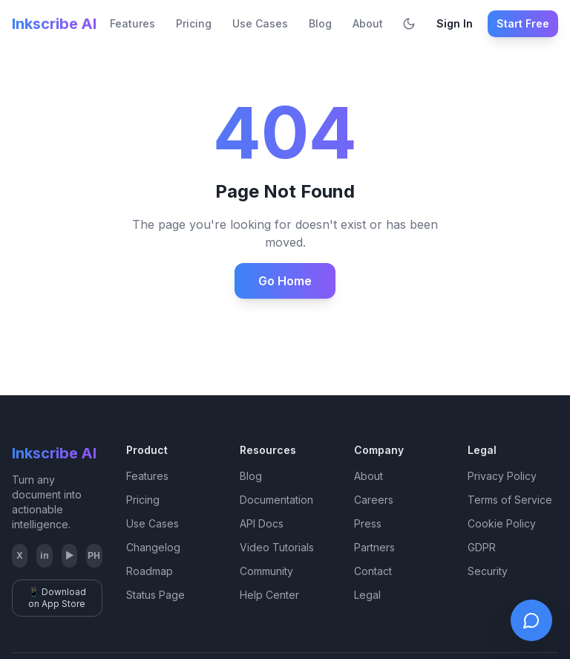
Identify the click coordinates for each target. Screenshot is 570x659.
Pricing (194, 23)
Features (132, 23)
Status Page (155, 594)
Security (488, 571)
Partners (374, 547)
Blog (320, 23)
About (368, 23)
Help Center (269, 594)
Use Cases (260, 23)
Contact (373, 571)
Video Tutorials (277, 547)
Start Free (523, 23)
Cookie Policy (502, 523)
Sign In (454, 23)
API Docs (262, 523)
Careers (373, 499)
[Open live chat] (531, 620)
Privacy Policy (502, 476)
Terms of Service (510, 499)
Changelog (153, 547)
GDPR (482, 547)
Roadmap (149, 571)
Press (367, 523)
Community (266, 571)
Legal (367, 594)
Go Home (285, 280)
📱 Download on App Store (57, 597)
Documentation (276, 499)
